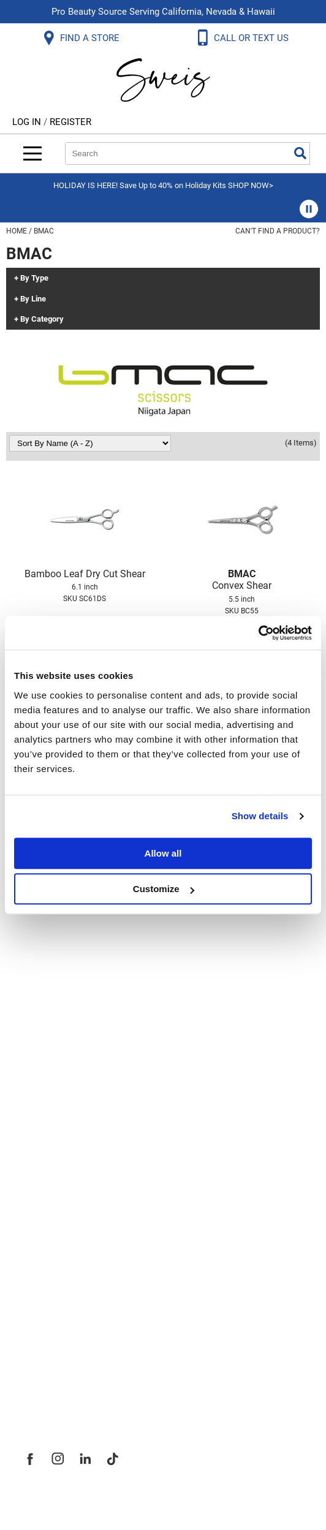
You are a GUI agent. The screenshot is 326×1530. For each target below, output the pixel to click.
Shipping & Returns (69, 1048)
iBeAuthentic (187, 1500)
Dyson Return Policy (72, 1075)
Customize (163, 889)
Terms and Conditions (78, 1156)
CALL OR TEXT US (252, 38)
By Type (34, 278)
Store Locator (55, 1354)
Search (300, 153)
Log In (28, 121)
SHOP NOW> (250, 185)
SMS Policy (48, 1129)
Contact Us (48, 1021)
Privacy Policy (56, 1102)
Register (70, 121)
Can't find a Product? (277, 231)
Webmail (42, 1183)
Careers (39, 1327)
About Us (43, 1247)
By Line (33, 299)
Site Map (42, 1300)
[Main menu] (32, 153)
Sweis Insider (54, 1381)
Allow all (163, 853)
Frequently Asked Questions (94, 994)
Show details (260, 816)
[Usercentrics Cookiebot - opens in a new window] (258, 633)
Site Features (54, 1274)
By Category (42, 319)
